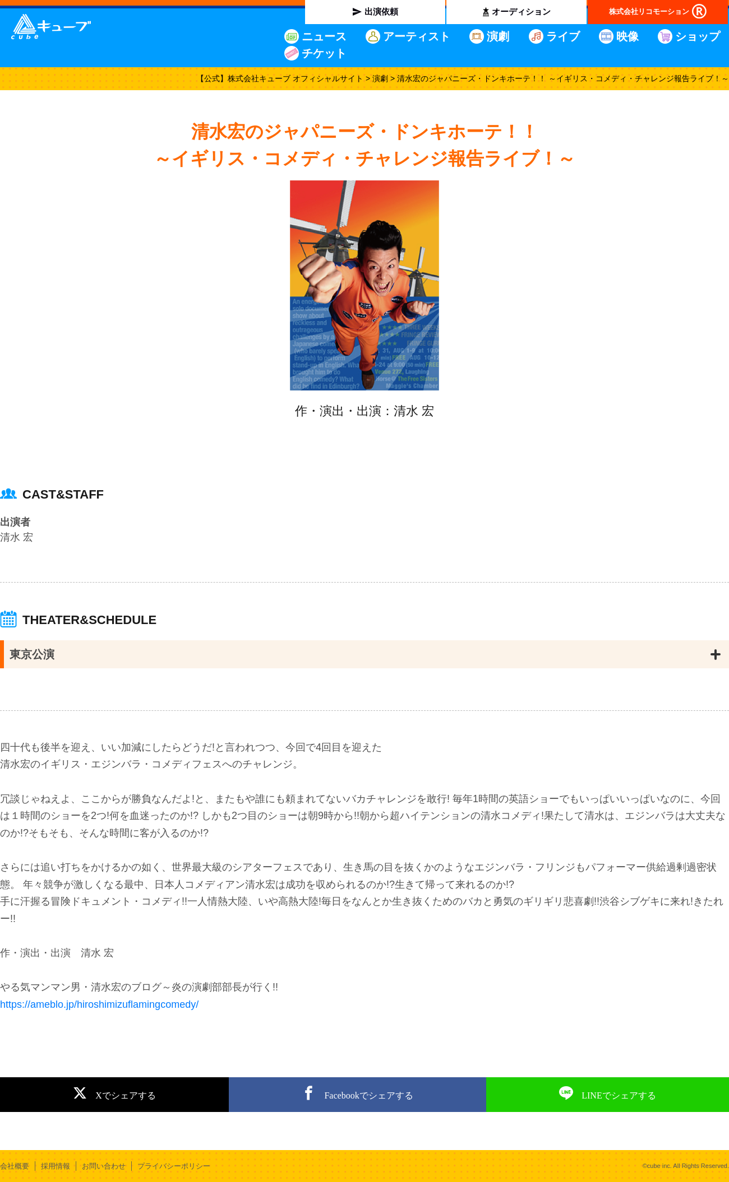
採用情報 (55, 1166)
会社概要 (14, 1166)
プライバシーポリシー (173, 1166)
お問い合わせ (104, 1166)
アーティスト (416, 36)
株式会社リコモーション (649, 11)
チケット (324, 53)
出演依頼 (381, 11)
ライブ (563, 36)
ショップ (697, 36)
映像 (627, 36)
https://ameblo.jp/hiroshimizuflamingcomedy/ (99, 1004)
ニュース (324, 36)
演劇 (498, 36)
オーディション (521, 11)
